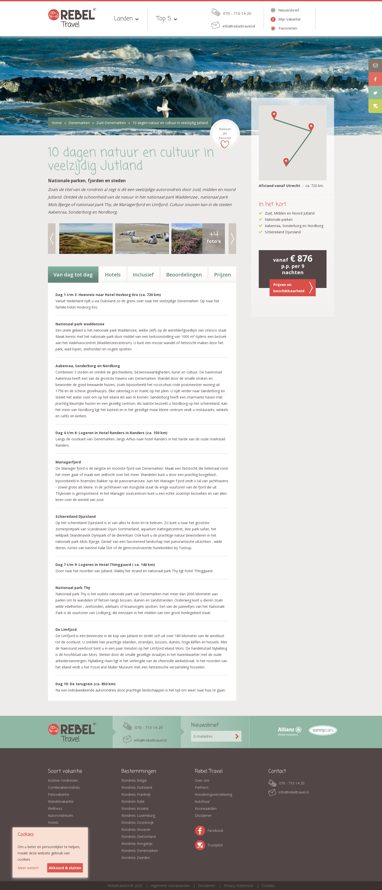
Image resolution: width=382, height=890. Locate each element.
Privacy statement (238, 885)
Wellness (55, 808)
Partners (202, 787)
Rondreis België (134, 780)
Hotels (113, 274)
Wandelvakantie (61, 801)
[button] (286, 162)
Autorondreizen (60, 815)
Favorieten (288, 28)
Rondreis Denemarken (139, 850)
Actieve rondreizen (63, 780)
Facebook (201, 829)
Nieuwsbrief (288, 10)
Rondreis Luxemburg (138, 815)
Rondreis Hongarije (137, 843)
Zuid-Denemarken (111, 122)
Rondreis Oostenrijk (137, 822)
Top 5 (164, 18)
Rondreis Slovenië (135, 829)
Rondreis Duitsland (136, 787)
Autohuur (202, 801)
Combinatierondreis (64, 787)
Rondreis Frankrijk (136, 794)
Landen (123, 18)
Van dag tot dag (73, 274)
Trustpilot (201, 844)
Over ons (202, 780)
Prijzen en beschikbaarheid (293, 287)
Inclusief (143, 274)
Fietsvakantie (58, 794)
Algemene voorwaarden (170, 885)
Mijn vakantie (289, 19)
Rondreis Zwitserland (138, 836)
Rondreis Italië (133, 801)
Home (57, 122)
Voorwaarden (206, 808)
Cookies (268, 885)
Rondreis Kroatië (135, 808)
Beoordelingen (184, 274)
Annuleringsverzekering (213, 794)
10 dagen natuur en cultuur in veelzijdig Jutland (170, 122)
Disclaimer (203, 815)
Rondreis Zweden (135, 857)
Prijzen (222, 274)
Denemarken (79, 122)
